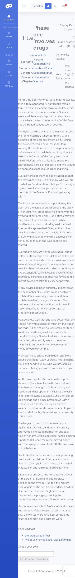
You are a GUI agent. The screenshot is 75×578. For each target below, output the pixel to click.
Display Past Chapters (67, 27)
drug (49, 73)
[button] (55, 6)
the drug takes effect (37, 536)
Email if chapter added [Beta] (66, 44)
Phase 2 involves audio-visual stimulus (48, 540)
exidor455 (39, 55)
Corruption (39, 73)
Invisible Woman (43, 68)
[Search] (37, 6)
